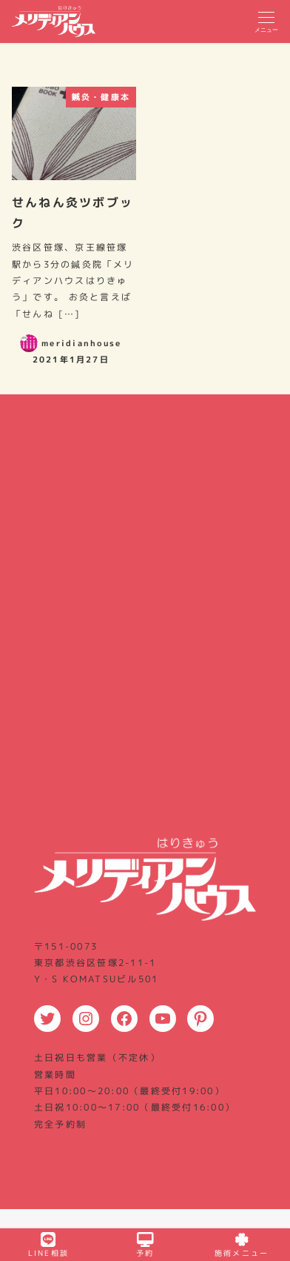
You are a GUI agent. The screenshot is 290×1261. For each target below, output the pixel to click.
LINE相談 (48, 1245)
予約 (145, 1245)
